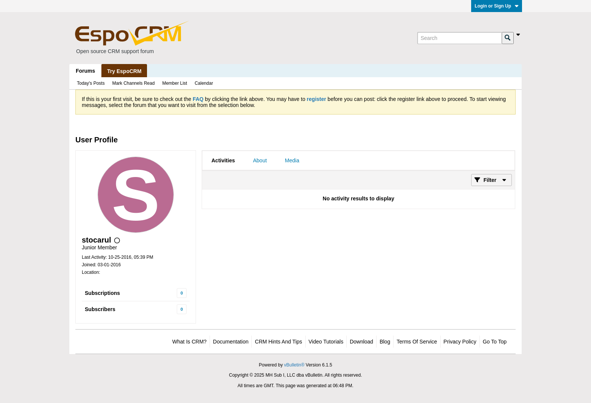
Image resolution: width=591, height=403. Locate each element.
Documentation (230, 342)
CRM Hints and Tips (278, 342)
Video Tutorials (326, 342)
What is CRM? (189, 342)
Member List (174, 83)
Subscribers (100, 309)
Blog (385, 342)
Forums (85, 71)
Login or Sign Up (497, 6)
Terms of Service (417, 342)
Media (292, 160)
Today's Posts (91, 83)
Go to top (495, 342)
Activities (223, 160)
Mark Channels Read (133, 83)
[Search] (459, 38)
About (260, 160)
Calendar (203, 83)
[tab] (223, 160)
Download (361, 342)
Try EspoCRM (124, 71)
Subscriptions (102, 293)
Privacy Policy (460, 342)
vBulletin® (294, 365)
